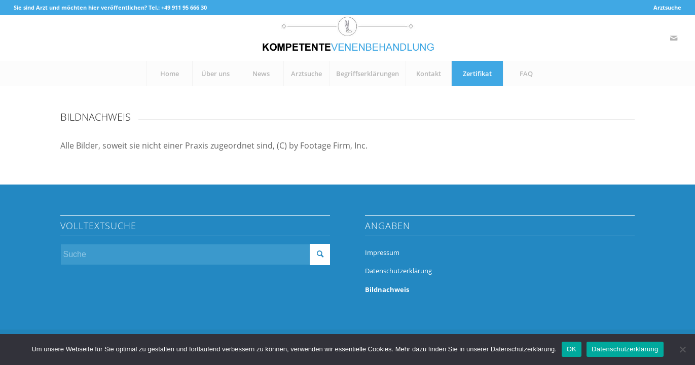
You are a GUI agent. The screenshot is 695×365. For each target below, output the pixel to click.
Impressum (382, 252)
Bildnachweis (387, 289)
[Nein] (682, 349)
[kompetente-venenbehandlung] (347, 38)
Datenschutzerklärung (398, 270)
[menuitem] (664, 7)
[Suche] (195, 254)
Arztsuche (667, 7)
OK (571, 349)
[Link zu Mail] (673, 38)
